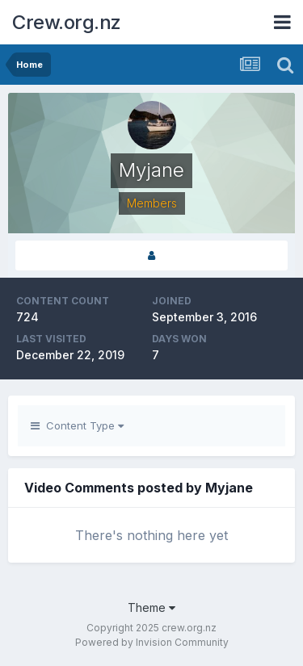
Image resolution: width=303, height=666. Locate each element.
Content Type (77, 425)
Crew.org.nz (66, 22)
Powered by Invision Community (152, 642)
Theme (151, 607)
